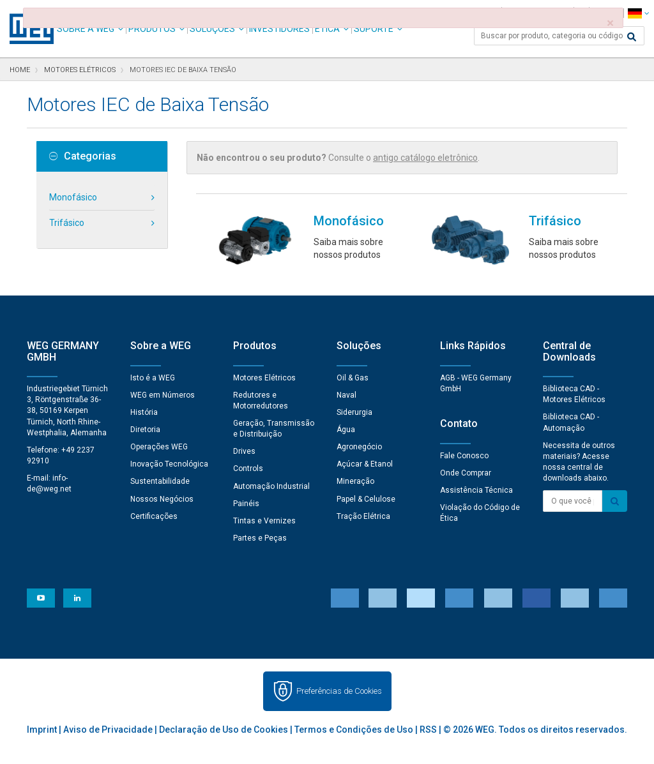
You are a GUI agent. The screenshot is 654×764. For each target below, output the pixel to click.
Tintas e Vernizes (264, 520)
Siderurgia (354, 412)
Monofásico (73, 197)
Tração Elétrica (363, 516)
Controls (248, 468)
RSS (428, 729)
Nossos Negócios (162, 499)
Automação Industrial (271, 486)
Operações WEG (159, 446)
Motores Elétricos (264, 377)
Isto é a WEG (152, 377)
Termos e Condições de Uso (353, 729)
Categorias (82, 156)
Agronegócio (359, 446)
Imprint (42, 729)
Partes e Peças (260, 538)
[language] (638, 13)
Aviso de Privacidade (108, 729)
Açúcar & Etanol (365, 464)
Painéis (246, 503)
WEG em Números (162, 395)
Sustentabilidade (160, 481)
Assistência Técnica (476, 490)
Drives (244, 451)
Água (346, 429)
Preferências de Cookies (339, 691)
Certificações (154, 516)
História (144, 412)
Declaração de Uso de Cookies (223, 729)
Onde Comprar (465, 472)
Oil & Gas (353, 377)
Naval (346, 395)
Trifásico (66, 223)
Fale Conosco (464, 455)
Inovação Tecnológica (169, 464)
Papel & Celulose (366, 499)
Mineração (355, 481)
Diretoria (145, 429)
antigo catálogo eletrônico (425, 158)
